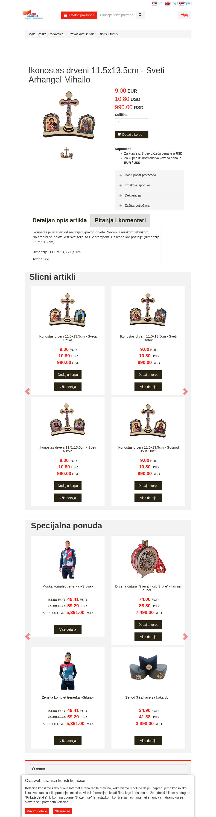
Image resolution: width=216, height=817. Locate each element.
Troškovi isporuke (134, 185)
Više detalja (67, 387)
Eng (170, 3)
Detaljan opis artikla (59, 220)
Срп (184, 3)
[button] (27, 391)
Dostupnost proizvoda (137, 175)
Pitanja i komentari (120, 220)
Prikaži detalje (37, 811)
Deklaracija (129, 195)
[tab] (149, 175)
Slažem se (62, 811)
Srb (157, 3)
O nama (38, 769)
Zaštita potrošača (133, 205)
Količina (121, 115)
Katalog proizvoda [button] (79, 15)
